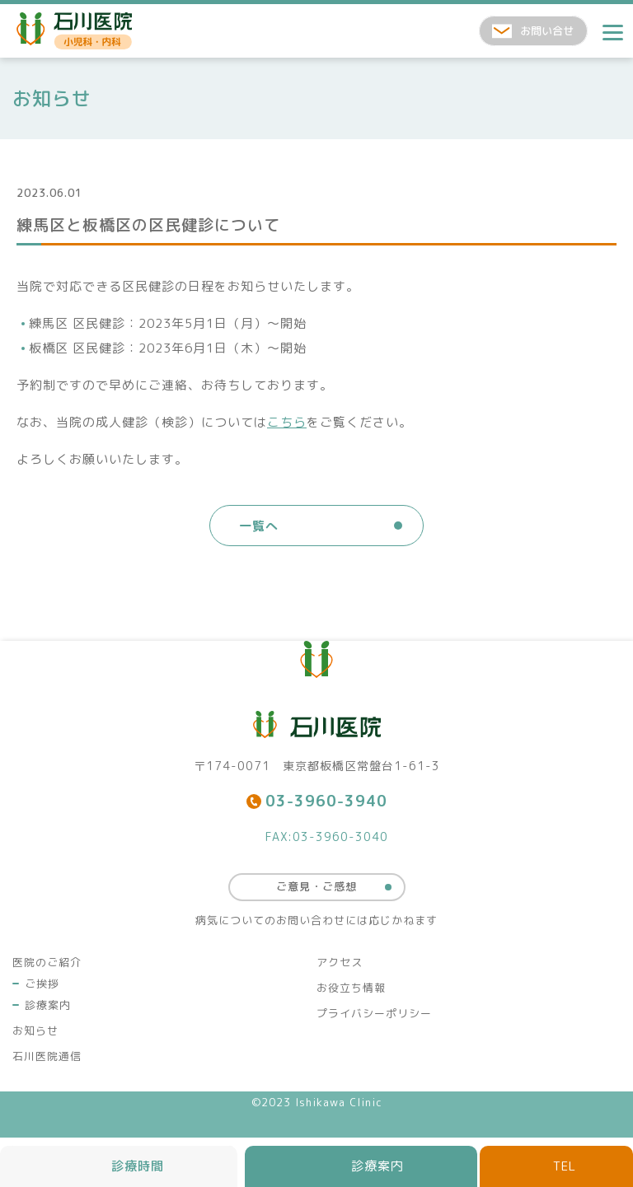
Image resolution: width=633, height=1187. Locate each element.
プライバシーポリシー (374, 1013)
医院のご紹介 (47, 962)
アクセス (339, 962)
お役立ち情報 (351, 987)
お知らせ (35, 1030)
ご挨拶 (42, 983)
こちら (287, 422)
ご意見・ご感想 (316, 886)
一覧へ (259, 526)
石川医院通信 (47, 1056)
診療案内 (48, 1005)
